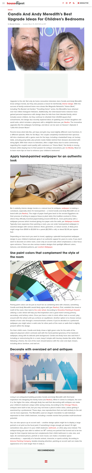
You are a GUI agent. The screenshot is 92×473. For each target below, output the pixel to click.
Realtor (67, 122)
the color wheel (40, 310)
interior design (67, 103)
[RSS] (73, 3)
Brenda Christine (15, 24)
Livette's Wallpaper (45, 247)
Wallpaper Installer (72, 221)
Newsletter (83, 3)
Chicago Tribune (70, 405)
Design (10, 10)
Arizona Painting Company (20, 441)
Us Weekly (70, 148)
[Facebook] (63, 3)
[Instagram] (66, 3)
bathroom (52, 428)
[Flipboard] (70, 3)
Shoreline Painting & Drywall (69, 310)
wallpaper (65, 208)
